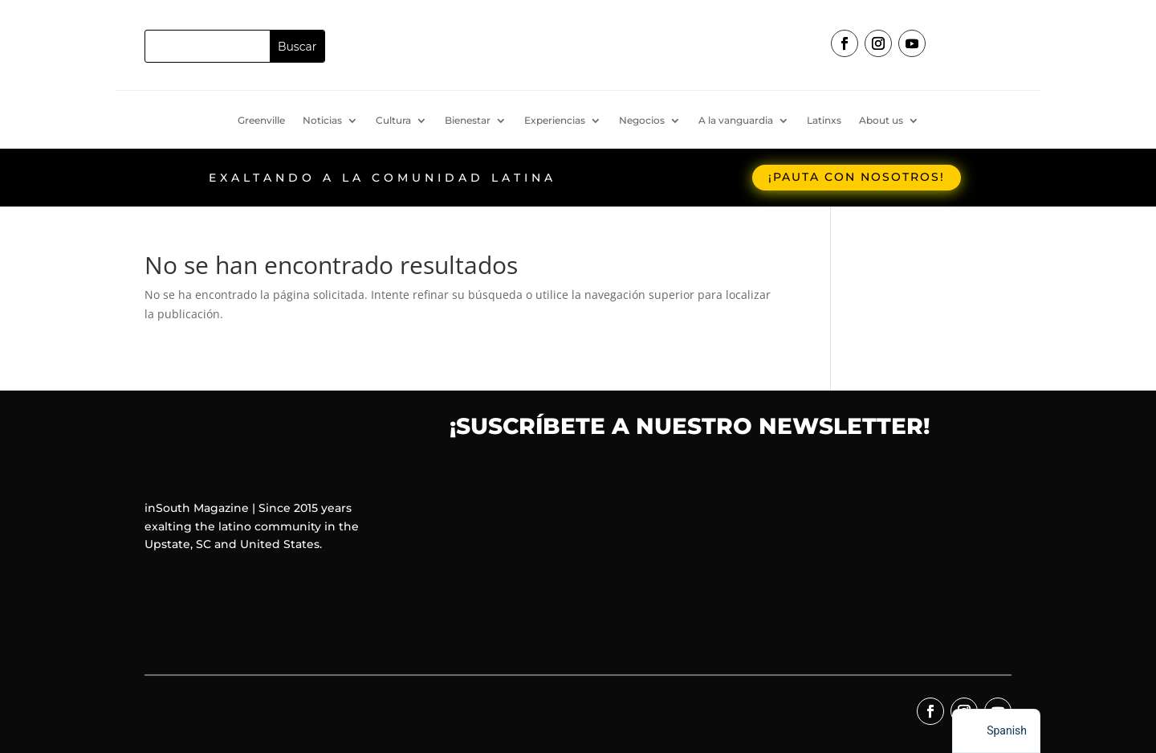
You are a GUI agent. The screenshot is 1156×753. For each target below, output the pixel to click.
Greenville (261, 120)
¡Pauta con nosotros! (856, 177)
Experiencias (554, 120)
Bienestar (467, 120)
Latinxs (824, 120)
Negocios (642, 120)
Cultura (393, 120)
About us (881, 120)
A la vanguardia (735, 120)
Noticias (322, 120)
